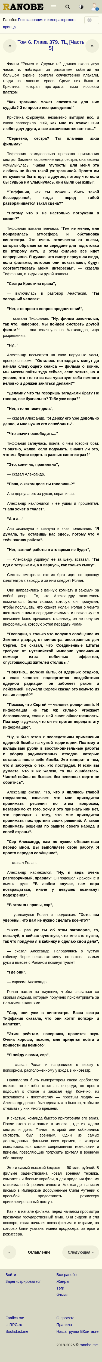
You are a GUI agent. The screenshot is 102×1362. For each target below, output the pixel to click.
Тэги (60, 1288)
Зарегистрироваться (23, 1281)
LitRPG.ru (13, 1325)
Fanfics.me (14, 1318)
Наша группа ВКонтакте (78, 1331)
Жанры (63, 1281)
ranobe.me (89, 1345)
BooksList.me (16, 1331)
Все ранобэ (67, 1275)
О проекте (66, 1318)
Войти (10, 1275)
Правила (64, 1325)
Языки (62, 1295)
